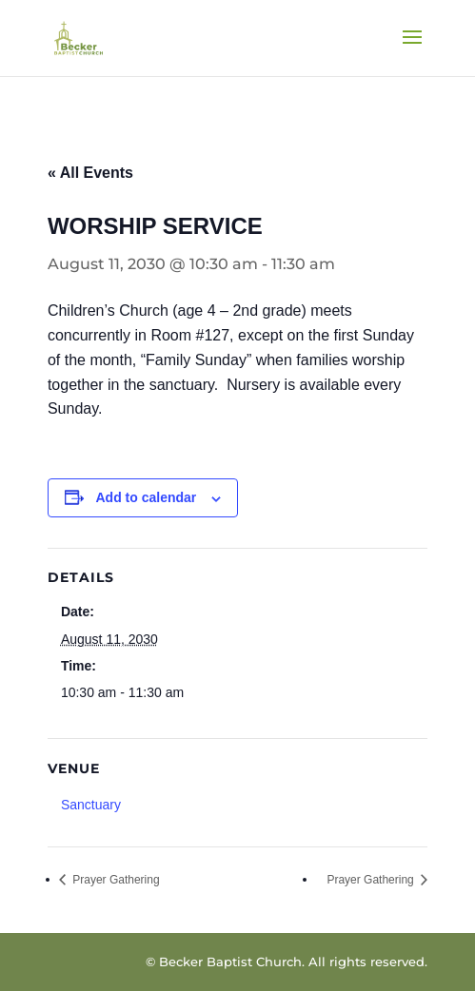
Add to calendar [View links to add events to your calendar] (146, 497)
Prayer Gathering (114, 879)
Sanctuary (91, 804)
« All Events (90, 173)
